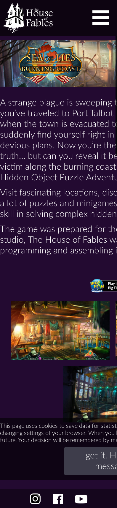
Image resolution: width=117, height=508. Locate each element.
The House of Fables (26, 18)
